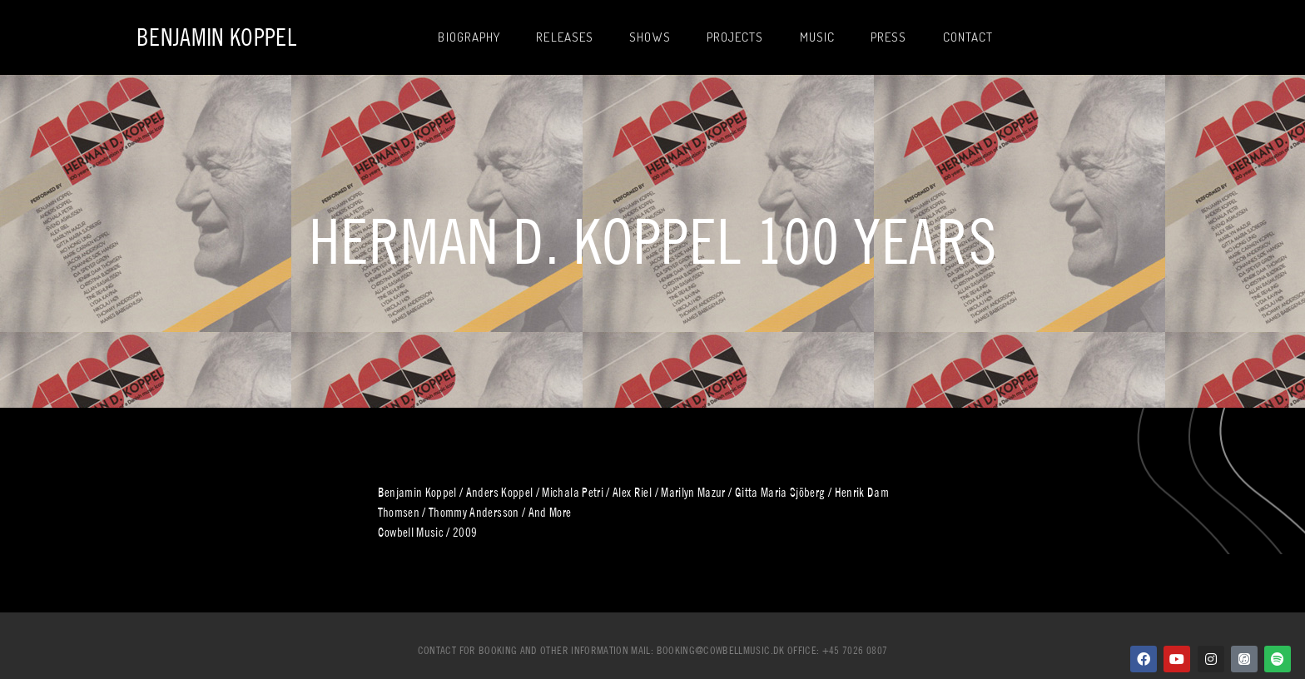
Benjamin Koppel (216, 37)
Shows (650, 37)
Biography (469, 37)
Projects (735, 37)
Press (889, 37)
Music (818, 37)
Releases (564, 37)
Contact (968, 37)
